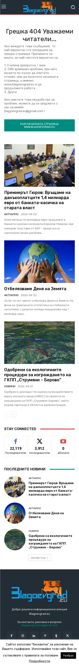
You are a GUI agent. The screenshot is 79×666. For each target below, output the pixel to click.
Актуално (11, 214)
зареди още (40, 557)
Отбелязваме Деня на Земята (35, 288)
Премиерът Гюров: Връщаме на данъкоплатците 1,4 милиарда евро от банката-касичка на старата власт (37, 200)
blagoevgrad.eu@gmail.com (39, 625)
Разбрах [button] (68, 655)
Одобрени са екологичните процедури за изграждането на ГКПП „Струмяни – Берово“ (37, 374)
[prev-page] (6, 414)
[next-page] (13, 414)
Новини (9, 386)
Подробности (39, 661)
